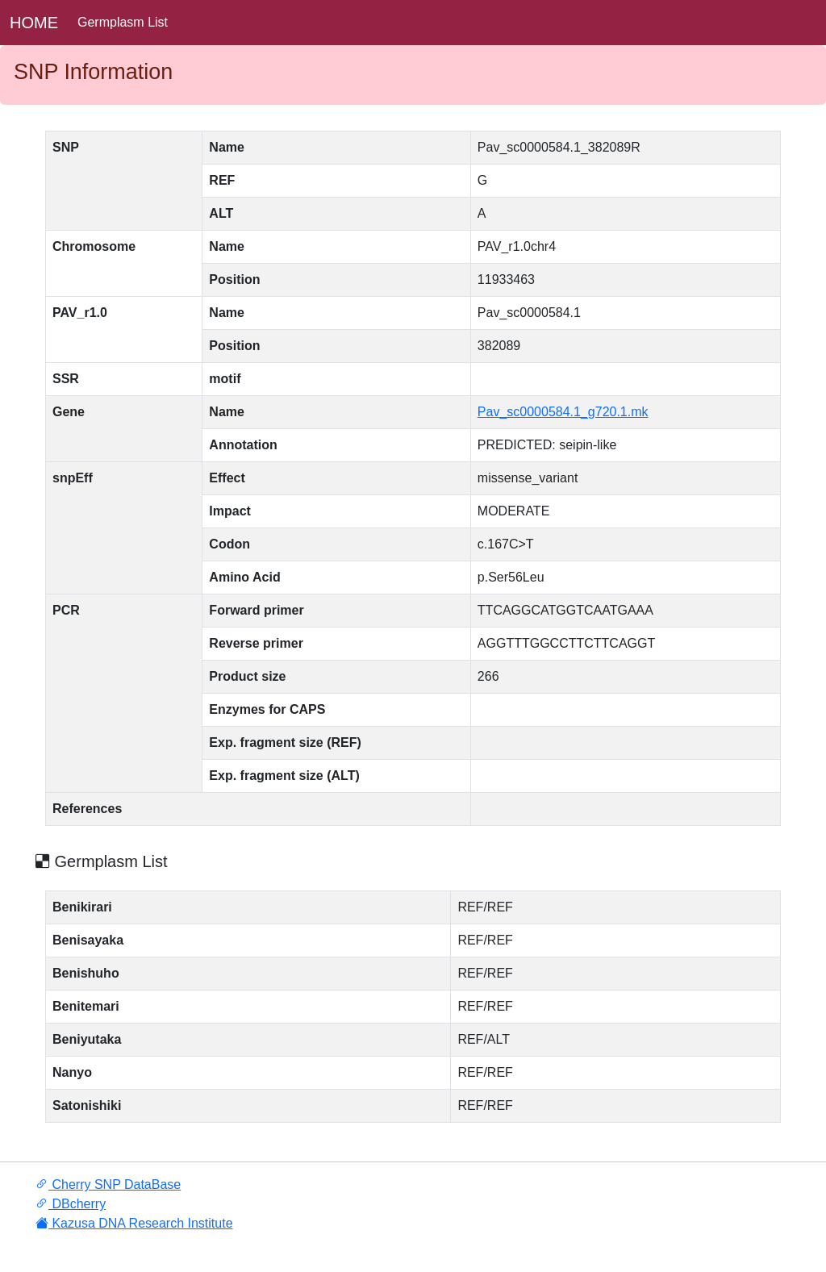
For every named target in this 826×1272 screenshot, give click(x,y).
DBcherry (70, 1204)
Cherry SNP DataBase (108, 1184)
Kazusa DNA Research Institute (134, 1223)
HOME (34, 22)
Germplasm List (122, 22)
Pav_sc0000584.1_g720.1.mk (563, 412)
